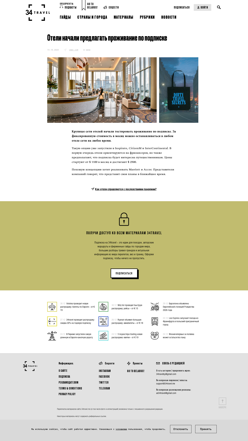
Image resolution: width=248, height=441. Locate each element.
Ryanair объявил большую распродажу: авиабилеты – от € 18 (127, 321)
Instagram (105, 371)
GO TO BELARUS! (135, 371)
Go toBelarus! (92, 5)
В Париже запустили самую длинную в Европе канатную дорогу (76, 335)
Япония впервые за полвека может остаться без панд (178, 335)
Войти (202, 7)
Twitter (104, 382)
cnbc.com (73, 50)
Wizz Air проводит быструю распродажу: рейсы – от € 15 (127, 306)
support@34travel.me (165, 383)
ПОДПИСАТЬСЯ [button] (124, 273)
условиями (121, 429)
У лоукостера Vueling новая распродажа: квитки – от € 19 (127, 335)
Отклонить (180, 429)
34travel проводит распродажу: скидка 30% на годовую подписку (77, 321)
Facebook (104, 376)
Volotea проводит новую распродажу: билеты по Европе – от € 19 (77, 306)
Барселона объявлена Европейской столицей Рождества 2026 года (178, 306)
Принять (206, 429)
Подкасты (68, 7)
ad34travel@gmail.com (166, 393)
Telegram (104, 388)
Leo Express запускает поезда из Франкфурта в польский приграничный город (181, 321)
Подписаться (182, 7)
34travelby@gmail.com (166, 374)
